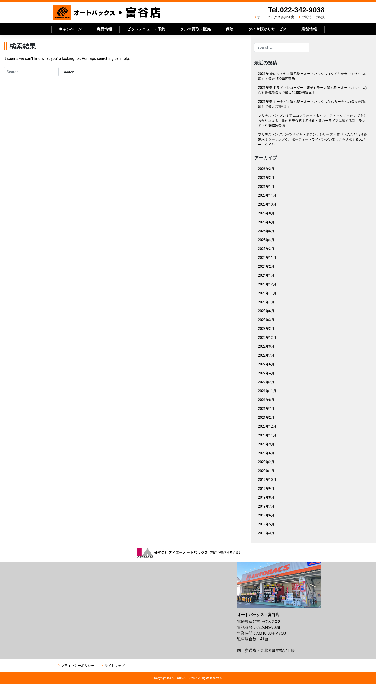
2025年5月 (266, 231)
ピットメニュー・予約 (146, 29)
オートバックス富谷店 (107, 12)
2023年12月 (267, 284)
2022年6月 (266, 364)
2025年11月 (267, 195)
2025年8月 (266, 213)
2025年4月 (266, 240)
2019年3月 (266, 533)
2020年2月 (266, 462)
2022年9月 (266, 346)
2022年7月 (266, 355)
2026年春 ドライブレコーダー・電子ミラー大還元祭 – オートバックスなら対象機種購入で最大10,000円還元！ (313, 90)
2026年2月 (266, 178)
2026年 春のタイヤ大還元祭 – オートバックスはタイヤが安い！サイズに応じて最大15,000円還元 (313, 76)
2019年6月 (266, 515)
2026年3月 (266, 169)
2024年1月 (266, 275)
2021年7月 (266, 409)
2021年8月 (266, 400)
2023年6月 (266, 311)
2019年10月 (267, 480)
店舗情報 (309, 29)
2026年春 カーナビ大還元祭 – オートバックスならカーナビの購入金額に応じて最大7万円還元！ (313, 104)
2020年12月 (267, 426)
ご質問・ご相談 (313, 17)
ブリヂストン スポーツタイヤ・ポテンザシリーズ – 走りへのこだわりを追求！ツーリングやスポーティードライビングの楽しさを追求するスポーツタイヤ (312, 139)
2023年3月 (266, 320)
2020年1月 (266, 471)
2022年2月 (266, 382)
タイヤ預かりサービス (267, 29)
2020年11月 (267, 435)
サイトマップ (115, 665)
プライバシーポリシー (77, 665)
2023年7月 (266, 302)
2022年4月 (266, 373)
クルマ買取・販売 (195, 29)
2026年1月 (266, 186)
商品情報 (104, 29)
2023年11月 (267, 293)
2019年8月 (266, 497)
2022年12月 (267, 337)
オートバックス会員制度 (275, 17)
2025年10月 (267, 204)
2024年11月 (267, 258)
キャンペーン (70, 29)
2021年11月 (267, 391)
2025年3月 (266, 249)
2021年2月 (266, 417)
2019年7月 (266, 506)
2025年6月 (266, 222)
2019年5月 (266, 524)
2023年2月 (266, 329)
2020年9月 (266, 444)
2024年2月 (266, 266)
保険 (229, 29)
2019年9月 (266, 488)
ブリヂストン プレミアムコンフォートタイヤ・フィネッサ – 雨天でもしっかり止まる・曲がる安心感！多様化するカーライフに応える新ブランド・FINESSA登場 (312, 120)
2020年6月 (266, 453)
